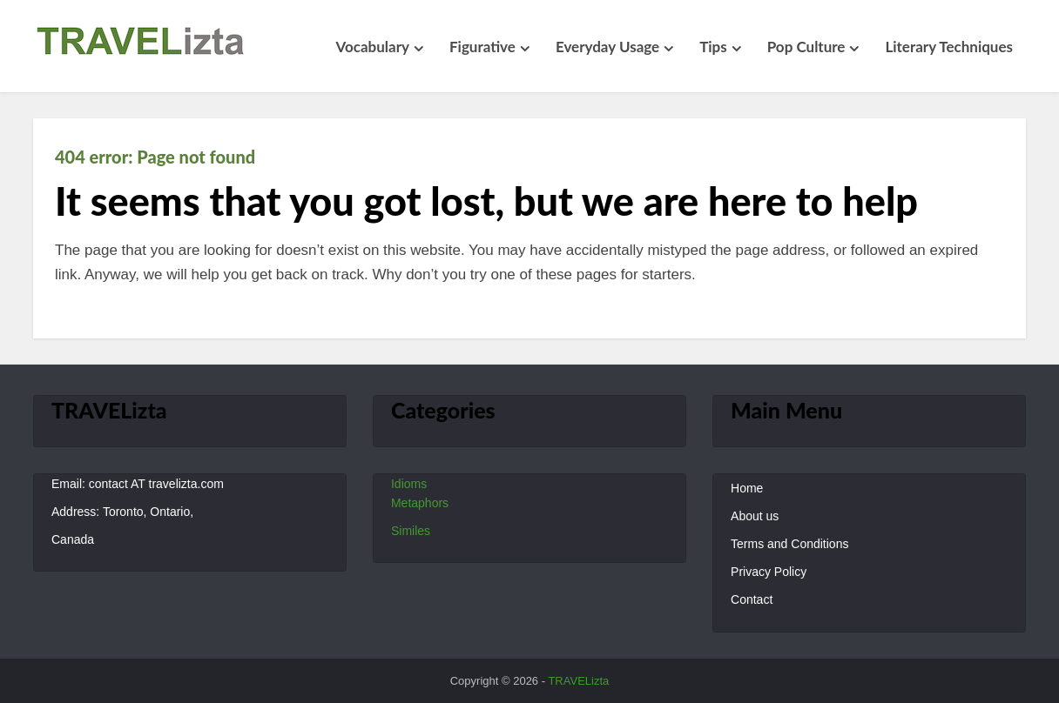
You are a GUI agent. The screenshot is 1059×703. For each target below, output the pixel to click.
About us (755, 516)
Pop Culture (806, 46)
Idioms (409, 484)
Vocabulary (372, 46)
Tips (713, 46)
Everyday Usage (607, 46)
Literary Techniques (949, 46)
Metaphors (420, 503)
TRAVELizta (578, 680)
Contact (751, 599)
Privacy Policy (768, 572)
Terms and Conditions (789, 544)
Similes (410, 531)
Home (747, 488)
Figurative (482, 46)
